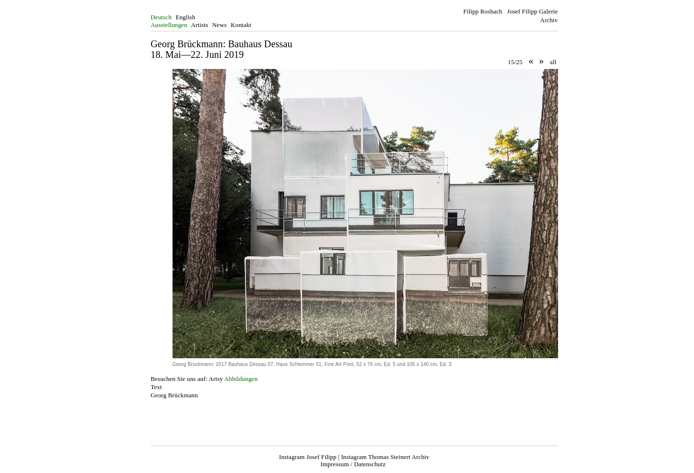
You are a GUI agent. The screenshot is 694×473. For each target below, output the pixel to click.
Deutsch (161, 17)
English (185, 17)
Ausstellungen (169, 24)
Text (156, 387)
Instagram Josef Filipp (307, 456)
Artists (199, 24)
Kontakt (241, 24)
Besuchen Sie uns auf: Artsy (187, 378)
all (553, 62)
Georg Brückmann (174, 395)
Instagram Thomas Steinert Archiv (385, 456)
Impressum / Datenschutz (353, 464)
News (219, 24)
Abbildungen (240, 378)
